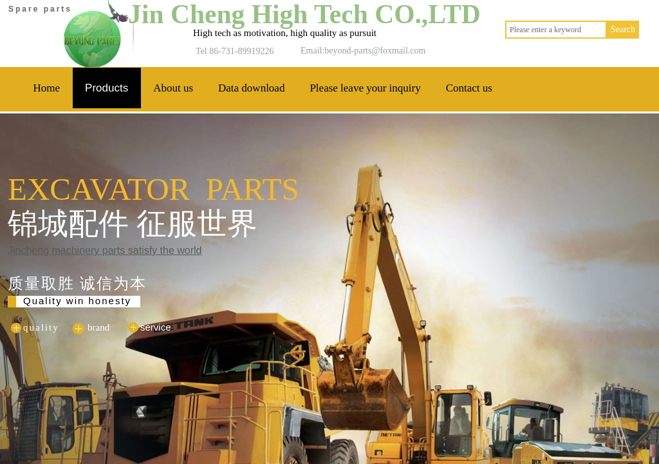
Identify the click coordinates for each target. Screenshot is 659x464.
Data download (251, 88)
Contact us (469, 88)
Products (106, 88)
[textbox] (556, 30)
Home (46, 88)
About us (173, 88)
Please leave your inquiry (365, 88)
